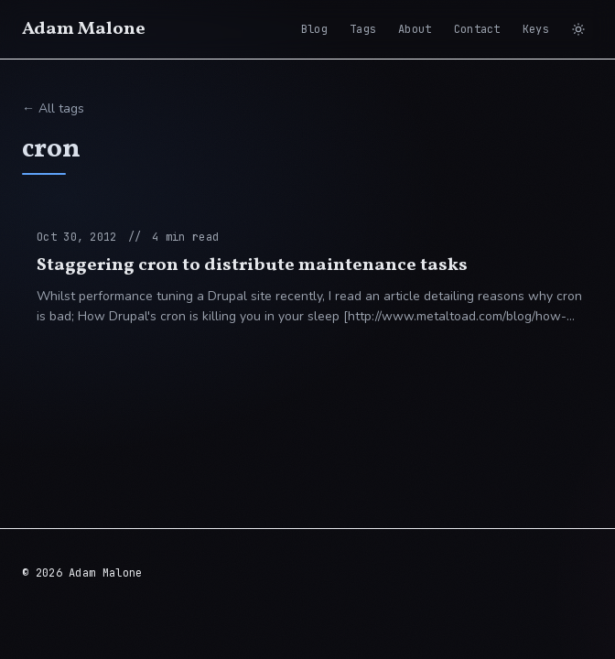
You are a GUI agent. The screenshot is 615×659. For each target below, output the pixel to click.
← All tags (53, 108)
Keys (536, 29)
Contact (477, 29)
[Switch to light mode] (578, 29)
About (415, 29)
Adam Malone (84, 29)
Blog (314, 29)
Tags (363, 29)
